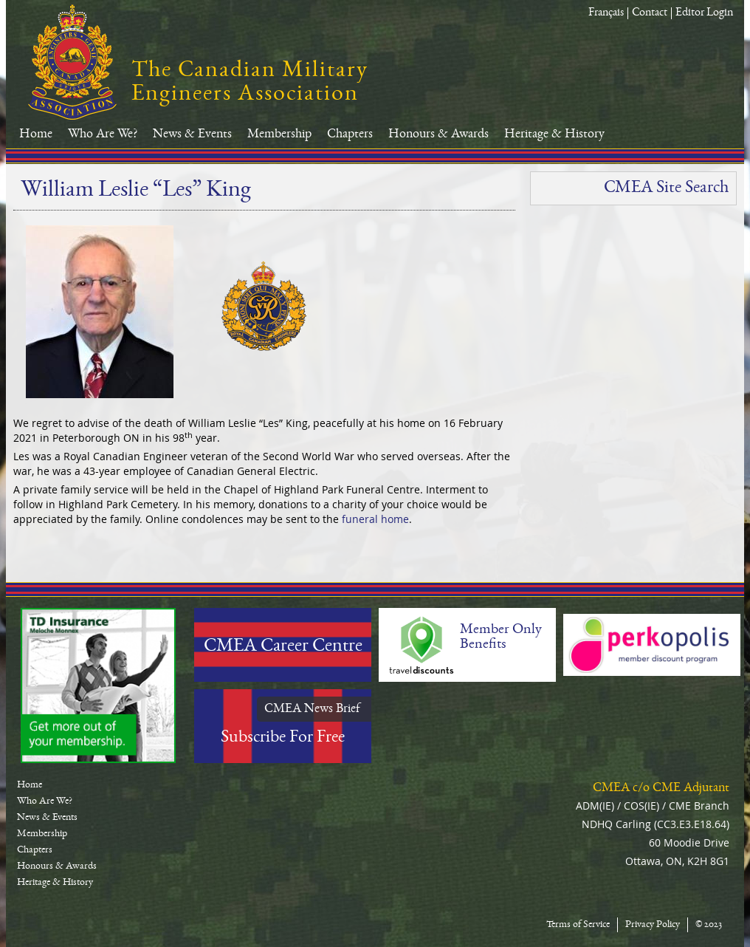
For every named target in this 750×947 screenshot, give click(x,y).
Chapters (350, 134)
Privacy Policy (652, 925)
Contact (649, 13)
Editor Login (704, 13)
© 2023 (708, 925)
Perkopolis (651, 645)
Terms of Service (578, 925)
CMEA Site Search (666, 188)
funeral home (375, 519)
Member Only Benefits (501, 637)
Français (606, 13)
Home (35, 134)
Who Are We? (102, 134)
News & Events (192, 134)
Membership (279, 134)
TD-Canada (98, 685)
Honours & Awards (438, 134)
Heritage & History (554, 134)
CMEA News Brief (312, 709)
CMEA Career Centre (283, 647)
